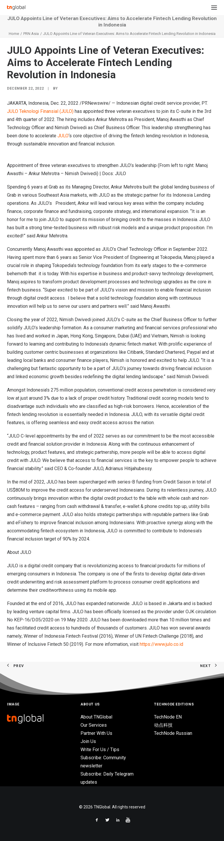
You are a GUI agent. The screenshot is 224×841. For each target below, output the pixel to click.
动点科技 (163, 725)
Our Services (93, 725)
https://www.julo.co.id (161, 644)
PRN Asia (31, 33)
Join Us (88, 741)
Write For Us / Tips (99, 749)
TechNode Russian (173, 733)
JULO (63, 135)
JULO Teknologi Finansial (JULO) (40, 111)
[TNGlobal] (16, 7)
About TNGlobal (96, 717)
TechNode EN (168, 717)
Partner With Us (96, 733)
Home (14, 33)
